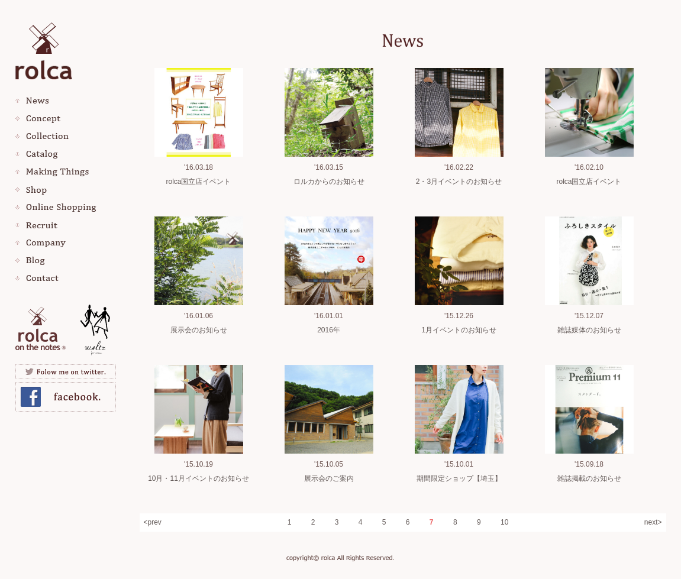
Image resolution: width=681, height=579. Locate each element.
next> (653, 522)
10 (504, 522)
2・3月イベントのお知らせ (459, 181)
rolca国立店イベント (198, 181)
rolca (43, 49)
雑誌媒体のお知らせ (589, 330)
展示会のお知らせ (198, 330)
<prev (153, 522)
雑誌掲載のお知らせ (589, 478)
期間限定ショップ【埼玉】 (459, 478)
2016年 (328, 330)
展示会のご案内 (329, 478)
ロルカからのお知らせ (328, 181)
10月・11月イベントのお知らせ (198, 478)
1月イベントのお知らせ (458, 330)
